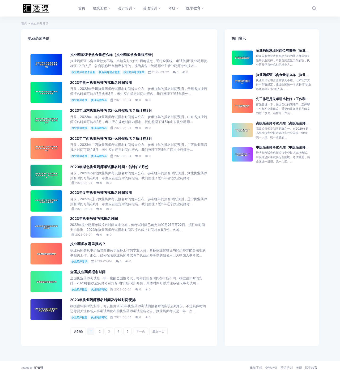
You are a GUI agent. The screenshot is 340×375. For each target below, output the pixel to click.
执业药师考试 (79, 100)
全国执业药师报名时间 (88, 272)
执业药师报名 (99, 100)
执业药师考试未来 (133, 72)
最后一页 (158, 331)
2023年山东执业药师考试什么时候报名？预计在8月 (111, 110)
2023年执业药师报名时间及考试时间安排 (103, 300)
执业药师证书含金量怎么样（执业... (282, 75)
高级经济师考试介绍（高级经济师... (282, 123)
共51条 (78, 331)
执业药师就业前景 (109, 72)
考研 (299, 368)
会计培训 (271, 368)
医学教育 (311, 368)
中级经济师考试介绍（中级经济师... (282, 147)
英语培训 (286, 368)
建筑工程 (256, 368)
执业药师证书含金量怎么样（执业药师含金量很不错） (112, 55)
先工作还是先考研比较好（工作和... (282, 99)
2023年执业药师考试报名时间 (94, 219)
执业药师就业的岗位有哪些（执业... (282, 50)
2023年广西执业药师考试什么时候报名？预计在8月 (111, 138)
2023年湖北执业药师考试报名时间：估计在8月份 (109, 167)
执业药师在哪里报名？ (88, 244)
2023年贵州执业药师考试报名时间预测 (101, 83)
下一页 (140, 331)
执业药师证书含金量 (83, 72)
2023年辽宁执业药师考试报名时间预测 (101, 193)
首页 (24, 23)
